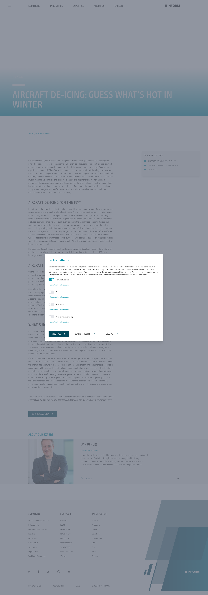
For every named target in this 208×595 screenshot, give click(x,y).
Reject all (109, 334)
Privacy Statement (140, 275)
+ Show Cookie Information (59, 285)
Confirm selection (82, 334)
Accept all (56, 334)
